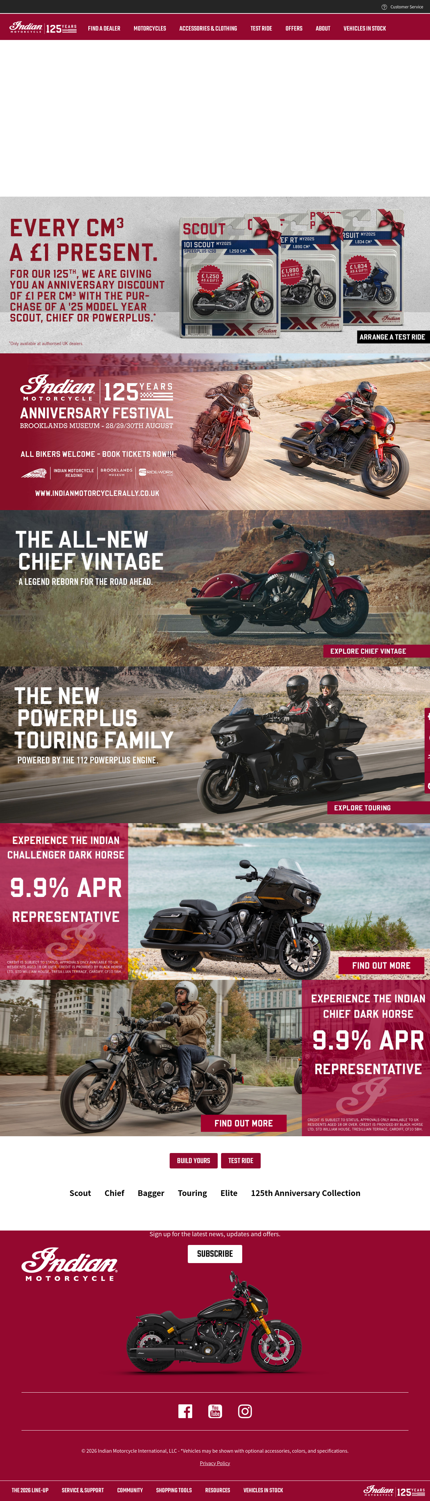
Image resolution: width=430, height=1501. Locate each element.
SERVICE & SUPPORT (83, 1491)
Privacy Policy (215, 1463)
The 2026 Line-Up (30, 1491)
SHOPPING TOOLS (174, 1491)
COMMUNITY (130, 1491)
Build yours (193, 1161)
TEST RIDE (252, 29)
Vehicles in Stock (356, 29)
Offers (284, 29)
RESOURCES (217, 1491)
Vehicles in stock (263, 1491)
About (314, 29)
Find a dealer (95, 29)
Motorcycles (141, 29)
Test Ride (240, 1161)
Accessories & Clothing (199, 29)
